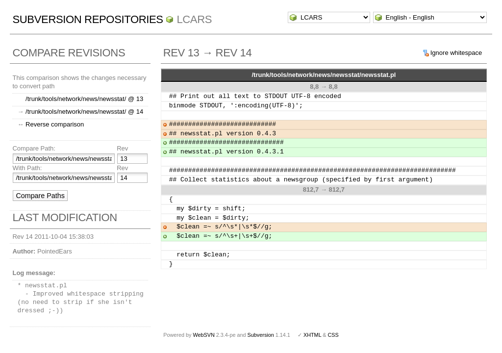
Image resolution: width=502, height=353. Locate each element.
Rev (122, 148)
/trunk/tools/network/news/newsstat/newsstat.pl (323, 74)
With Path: (27, 168)
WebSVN (203, 335)
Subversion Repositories (87, 19)
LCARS (194, 19)
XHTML (312, 335)
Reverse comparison (54, 124)
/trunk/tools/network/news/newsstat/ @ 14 (84, 111)
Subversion (261, 335)
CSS (333, 335)
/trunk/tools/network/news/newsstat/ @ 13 (84, 98)
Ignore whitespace (456, 52)
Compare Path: (33, 148)
